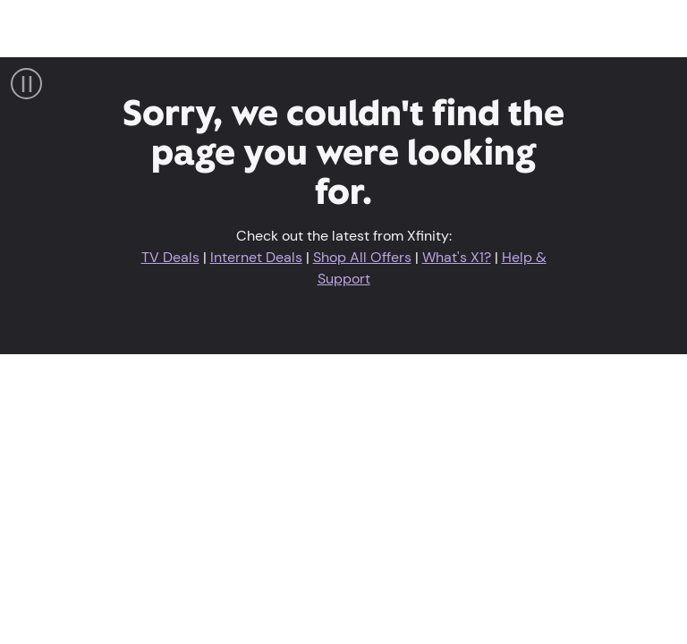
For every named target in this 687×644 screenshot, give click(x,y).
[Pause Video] (26, 83)
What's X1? (456, 257)
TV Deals (170, 257)
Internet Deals (256, 257)
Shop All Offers (362, 257)
